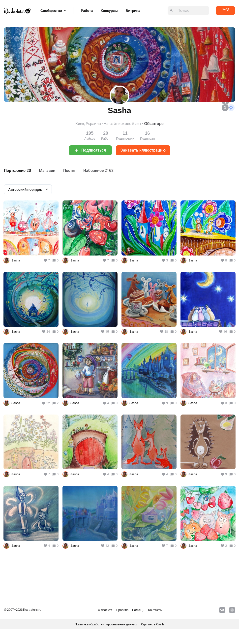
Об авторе (153, 123)
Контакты (155, 610)
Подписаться (93, 150)
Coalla (160, 624)
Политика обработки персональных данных (106, 624)
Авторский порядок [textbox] (25, 190)
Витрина (133, 11)
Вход (225, 9)
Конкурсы (109, 11)
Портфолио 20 (17, 170)
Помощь (138, 610)
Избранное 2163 (98, 170)
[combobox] (28, 189)
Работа (87, 11)
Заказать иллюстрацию (143, 150)
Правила (122, 610)
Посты (69, 170)
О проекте (105, 610)
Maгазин (47, 170)
